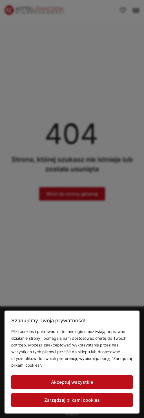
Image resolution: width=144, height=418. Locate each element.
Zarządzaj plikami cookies (72, 400)
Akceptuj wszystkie (72, 382)
